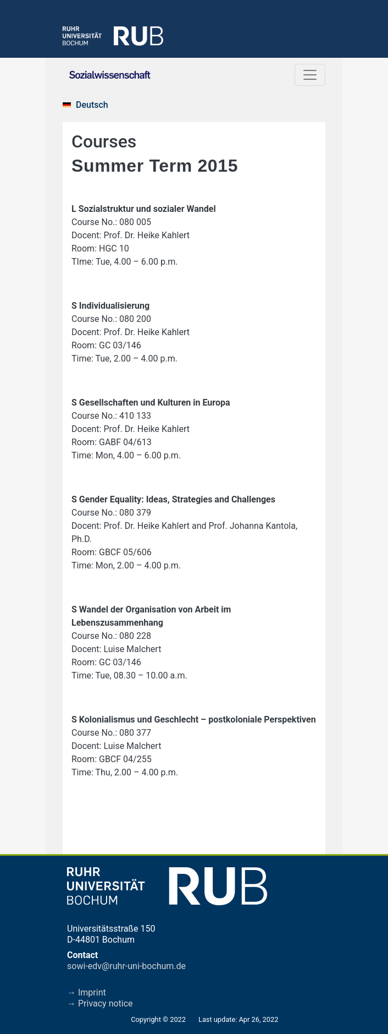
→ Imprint (86, 992)
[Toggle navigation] (310, 75)
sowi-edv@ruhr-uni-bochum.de (126, 966)
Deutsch (92, 105)
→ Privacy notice (100, 1003)
